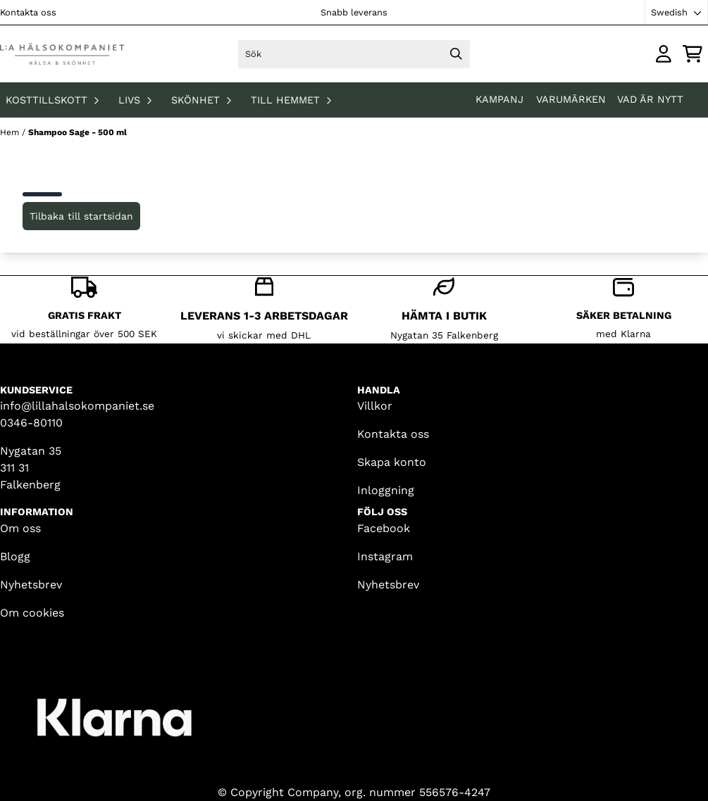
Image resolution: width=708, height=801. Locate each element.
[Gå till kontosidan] (663, 53)
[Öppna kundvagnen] (692, 53)
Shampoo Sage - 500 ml (77, 132)
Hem (11, 132)
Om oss (20, 528)
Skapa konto (391, 462)
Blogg (15, 556)
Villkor (374, 405)
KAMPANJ (501, 99)
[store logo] (62, 54)
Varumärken (571, 99)
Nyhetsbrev (31, 584)
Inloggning (385, 490)
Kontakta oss (28, 12)
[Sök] (354, 54)
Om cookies (32, 612)
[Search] (456, 54)
